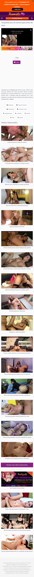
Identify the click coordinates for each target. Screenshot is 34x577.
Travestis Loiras (22, 109)
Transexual (10, 109)
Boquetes (10, 105)
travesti (13, 90)
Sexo (12, 117)
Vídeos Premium (17, 18)
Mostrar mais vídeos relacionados (17, 465)
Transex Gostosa (21, 105)
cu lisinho (18, 113)
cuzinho (11, 99)
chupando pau (7, 113)
